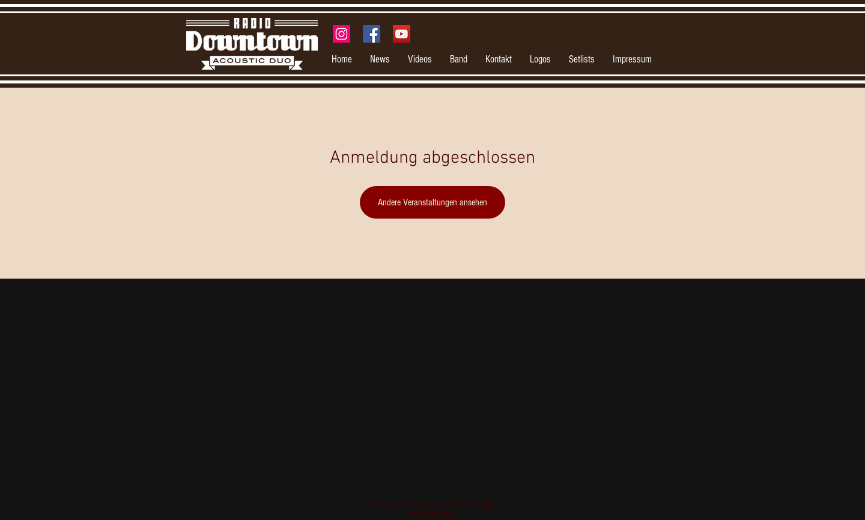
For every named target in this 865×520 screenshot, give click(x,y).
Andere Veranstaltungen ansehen (432, 202)
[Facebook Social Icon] (371, 34)
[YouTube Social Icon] (401, 34)
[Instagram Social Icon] (341, 34)
